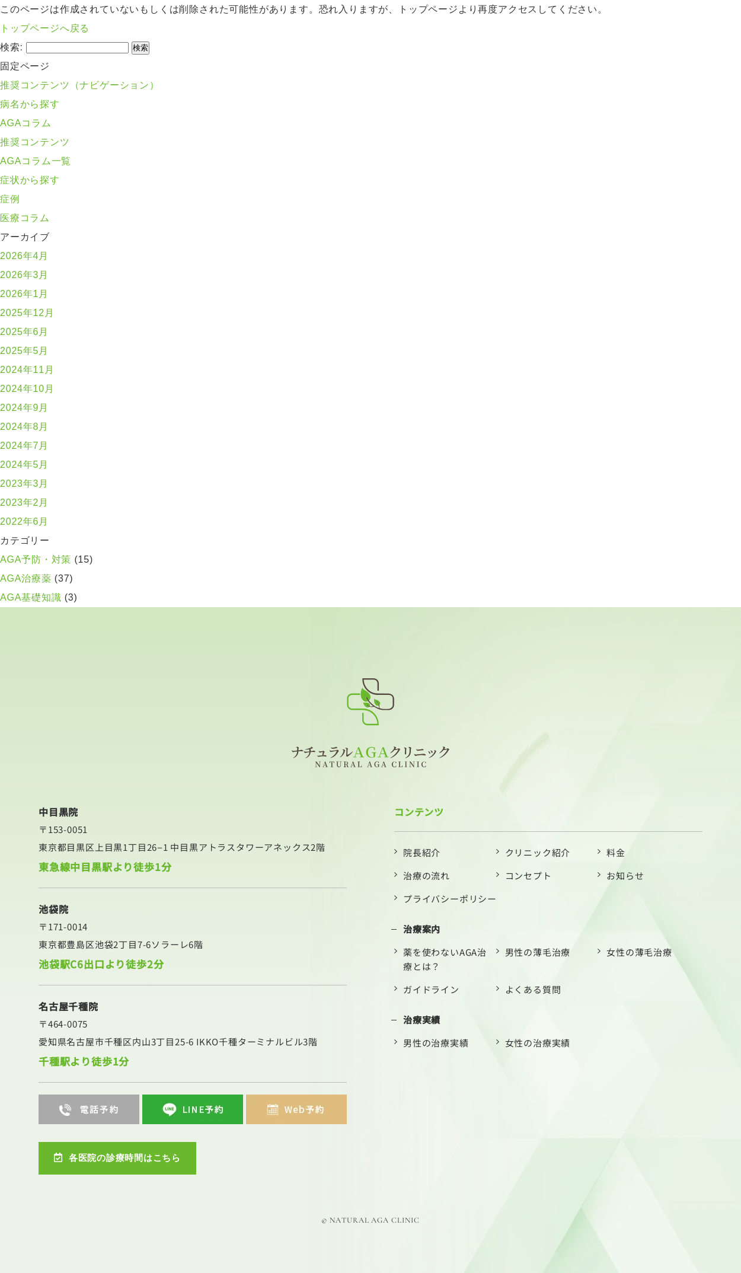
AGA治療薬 (26, 578)
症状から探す (30, 180)
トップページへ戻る (45, 28)
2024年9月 (24, 408)
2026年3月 (24, 275)
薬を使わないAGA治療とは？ (445, 959)
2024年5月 (24, 465)
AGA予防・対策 (35, 559)
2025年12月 (27, 313)
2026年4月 (24, 256)
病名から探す (30, 104)
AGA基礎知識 (30, 597)
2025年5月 (24, 351)
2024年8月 (24, 427)
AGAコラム (26, 123)
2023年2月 (24, 502)
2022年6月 (24, 521)
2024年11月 (27, 370)
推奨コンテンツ (35, 142)
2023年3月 (24, 483)
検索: (11, 47)
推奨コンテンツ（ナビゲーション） (79, 85)
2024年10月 (27, 389)
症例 (10, 199)
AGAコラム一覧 (35, 161)
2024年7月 (24, 446)
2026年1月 (24, 294)
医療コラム (25, 218)
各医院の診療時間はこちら (121, 1156)
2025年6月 (24, 332)
